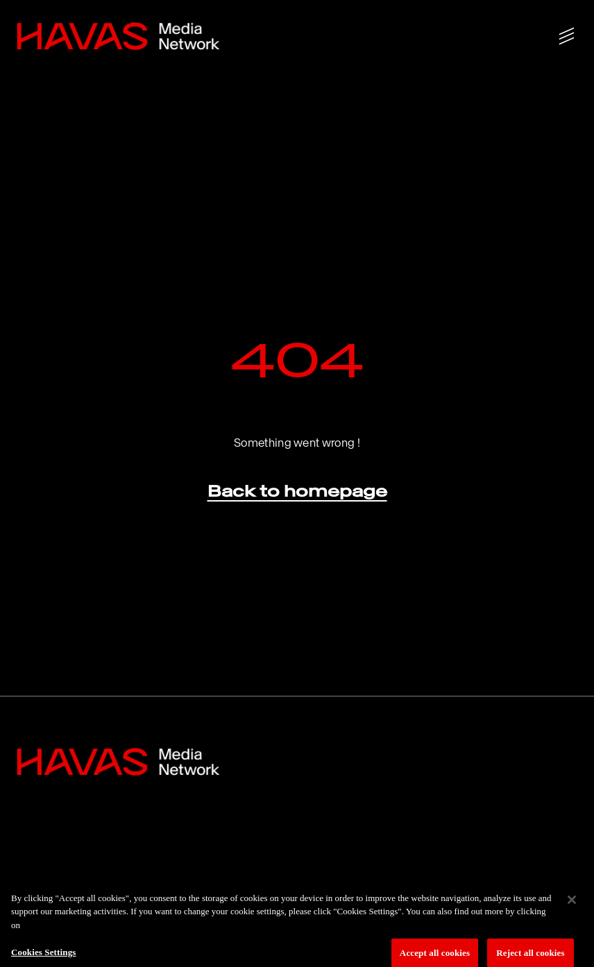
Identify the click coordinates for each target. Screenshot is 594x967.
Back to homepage (297, 491)
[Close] (572, 905)
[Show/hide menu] (567, 36)
